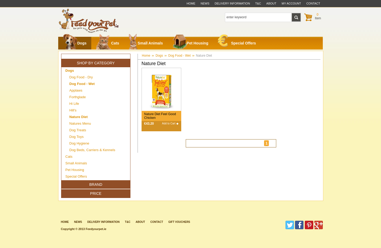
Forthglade (77, 97)
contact (313, 3)
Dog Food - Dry (81, 77)
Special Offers (237, 42)
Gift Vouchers (179, 221)
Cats (107, 43)
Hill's (72, 110)
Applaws (75, 90)
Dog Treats (77, 130)
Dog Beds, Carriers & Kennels (92, 150)
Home (191, 3)
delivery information (232, 3)
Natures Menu (80, 123)
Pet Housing (190, 43)
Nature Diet (204, 55)
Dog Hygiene (79, 143)
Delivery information (103, 221)
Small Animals (146, 43)
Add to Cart (168, 123)
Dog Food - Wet (179, 55)
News (205, 3)
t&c (258, 3)
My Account (291, 3)
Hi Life (74, 104)
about (271, 3)
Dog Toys (76, 137)
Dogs (75, 43)
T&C (127, 221)
